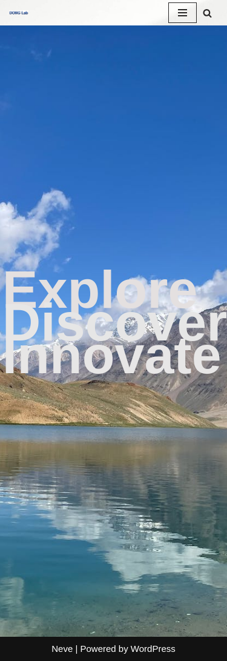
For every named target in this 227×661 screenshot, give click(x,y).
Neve (62, 648)
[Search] (207, 13)
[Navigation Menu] (182, 12)
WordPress (153, 648)
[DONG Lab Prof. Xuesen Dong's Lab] (18, 12)
